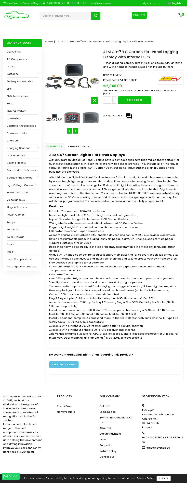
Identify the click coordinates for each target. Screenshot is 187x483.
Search (95, 16)
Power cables (16, 214)
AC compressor (17, 59)
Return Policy (108, 452)
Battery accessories (20, 81)
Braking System (17, 111)
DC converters (16, 155)
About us (106, 429)
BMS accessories (17, 96)
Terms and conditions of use (116, 421)
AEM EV (11, 66)
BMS (9, 88)
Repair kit (13, 229)
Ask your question (64, 365)
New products (66, 413)
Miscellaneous (16, 200)
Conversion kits (17, 133)
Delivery (105, 407)
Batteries (13, 74)
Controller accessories (21, 125)
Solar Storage (16, 237)
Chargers (13, 140)
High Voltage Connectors (23, 185)
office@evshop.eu (158, 449)
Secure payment (110, 435)
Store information (155, 397)
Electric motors (16, 163)
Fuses (10, 244)
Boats (10, 103)
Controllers (14, 118)
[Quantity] (107, 100)
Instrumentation (17, 192)
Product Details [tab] (84, 146)
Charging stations (19, 148)
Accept (163, 478)
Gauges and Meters (20, 177)
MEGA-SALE (14, 51)
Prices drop (64, 407)
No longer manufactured (23, 266)
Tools (10, 251)
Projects (139, 15)
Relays (11, 222)
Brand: (107, 75)
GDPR (103, 440)
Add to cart (134, 100)
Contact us (107, 458)
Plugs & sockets (17, 207)
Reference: (110, 80)
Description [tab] (57, 146)
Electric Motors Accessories (24, 170)
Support (105, 446)
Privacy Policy (145, 478)
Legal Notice (108, 413)
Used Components (19, 259)
